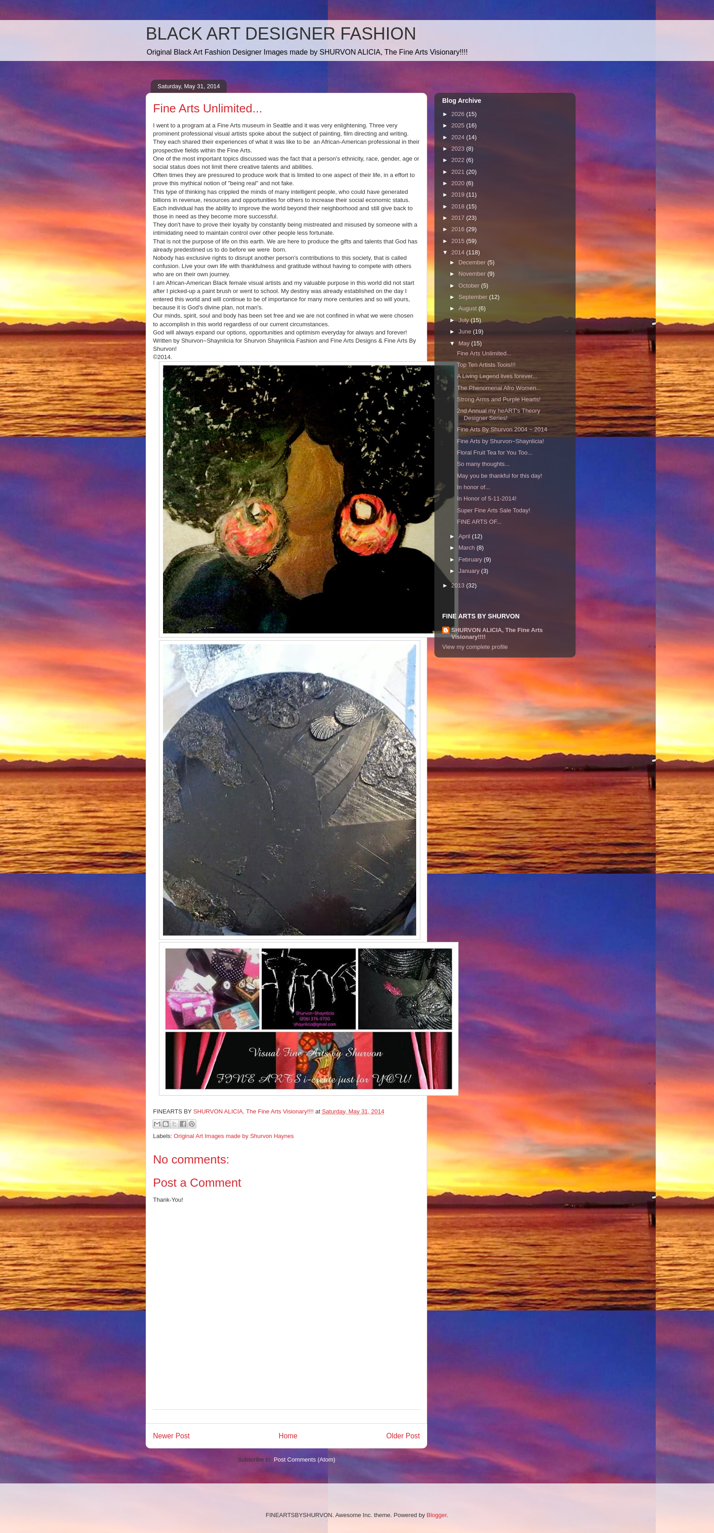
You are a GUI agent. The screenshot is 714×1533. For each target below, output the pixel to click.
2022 (458, 160)
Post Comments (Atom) (304, 1459)
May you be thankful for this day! (499, 475)
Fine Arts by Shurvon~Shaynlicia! (500, 441)
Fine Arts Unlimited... (484, 353)
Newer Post (171, 1436)
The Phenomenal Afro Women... (499, 388)
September (474, 296)
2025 (458, 125)
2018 (458, 206)
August (469, 308)
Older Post (403, 1436)
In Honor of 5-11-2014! (486, 498)
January (470, 570)
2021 (458, 171)
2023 (458, 148)
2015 (458, 241)
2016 (458, 229)
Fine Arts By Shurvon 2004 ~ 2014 (502, 429)
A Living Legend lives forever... (497, 376)
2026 (458, 114)
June (466, 331)
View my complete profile (475, 646)
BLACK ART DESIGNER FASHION (281, 33)
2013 (458, 585)
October (470, 285)
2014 (458, 252)
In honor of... (473, 487)
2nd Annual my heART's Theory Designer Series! (498, 414)
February (471, 559)
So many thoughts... (483, 463)
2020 (458, 183)
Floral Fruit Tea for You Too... (494, 452)
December (473, 262)
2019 (458, 194)
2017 (458, 217)
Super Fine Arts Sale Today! (493, 510)
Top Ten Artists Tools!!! (486, 364)
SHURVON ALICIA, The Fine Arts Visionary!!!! (497, 633)
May (465, 343)
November (473, 273)
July (465, 320)
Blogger (437, 1515)
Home (288, 1436)
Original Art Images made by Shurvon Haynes (234, 1136)
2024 (458, 137)
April (465, 536)
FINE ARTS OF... (479, 521)
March (468, 547)
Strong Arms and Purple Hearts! (499, 399)
